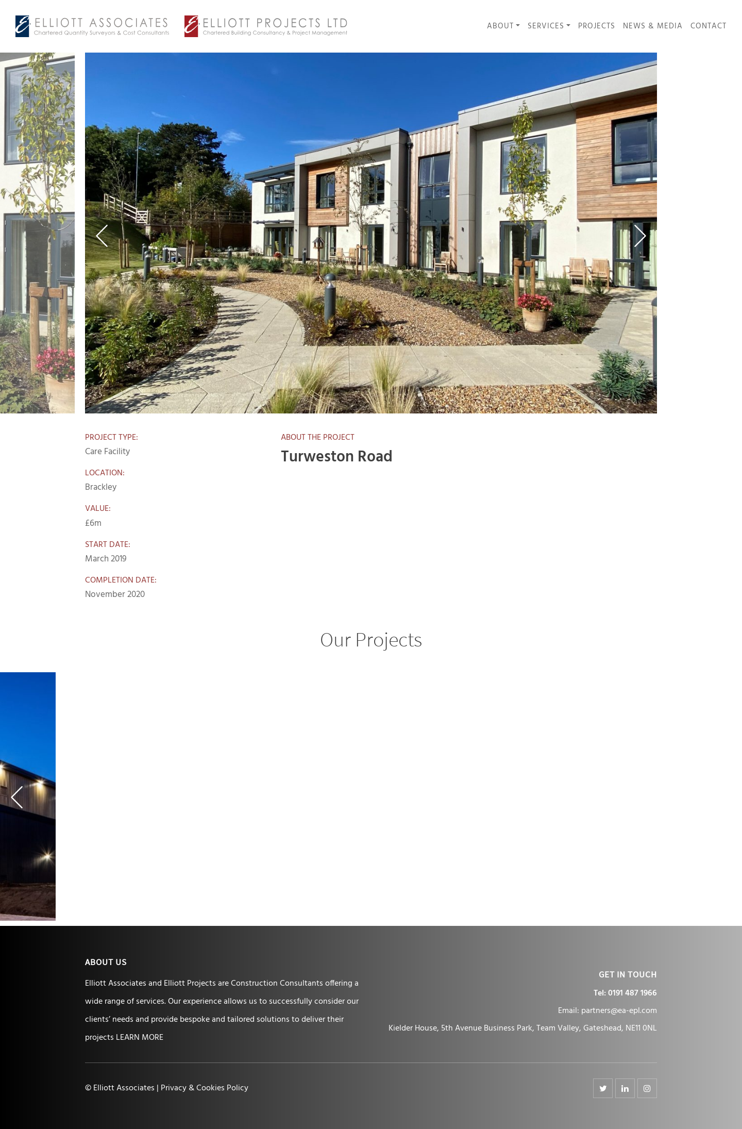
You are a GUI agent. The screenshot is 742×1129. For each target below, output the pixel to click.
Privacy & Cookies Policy (204, 1088)
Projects (596, 26)
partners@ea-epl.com (619, 1011)
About (500, 26)
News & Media (653, 26)
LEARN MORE (139, 1037)
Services (546, 26)
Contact (708, 26)
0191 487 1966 (632, 993)
